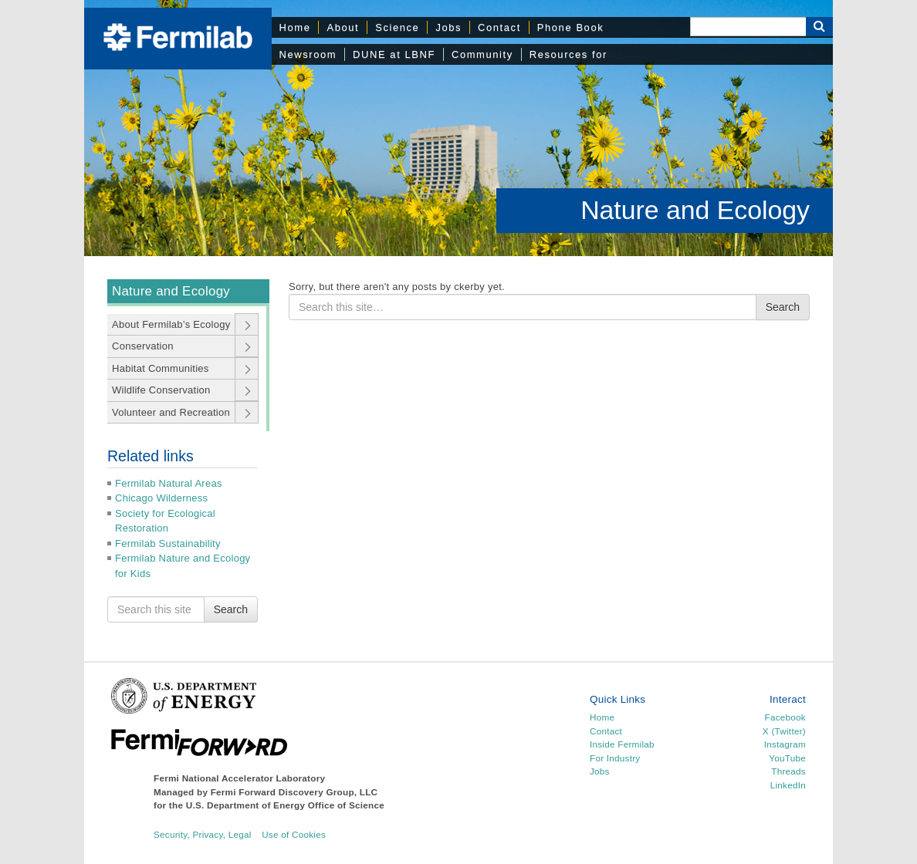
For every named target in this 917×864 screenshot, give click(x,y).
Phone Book (570, 27)
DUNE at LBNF (394, 54)
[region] (458, 128)
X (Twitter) (784, 731)
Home (295, 27)
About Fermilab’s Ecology (171, 324)
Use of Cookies (294, 834)
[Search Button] (819, 26)
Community (482, 54)
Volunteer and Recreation (171, 412)
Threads (788, 771)
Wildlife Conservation (161, 390)
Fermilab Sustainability (168, 543)
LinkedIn (788, 785)
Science (397, 27)
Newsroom (308, 54)
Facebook (785, 717)
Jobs (448, 27)
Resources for (568, 54)
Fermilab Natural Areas (168, 483)
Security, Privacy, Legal (203, 834)
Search (231, 609)
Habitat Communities (160, 368)
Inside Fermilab (622, 744)
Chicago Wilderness (161, 498)
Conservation (143, 346)
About (343, 27)
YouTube (787, 758)
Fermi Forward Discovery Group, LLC (294, 792)
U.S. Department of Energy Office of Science (285, 805)
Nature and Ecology (695, 209)
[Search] (748, 26)
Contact (499, 27)
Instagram (785, 744)
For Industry (615, 758)
